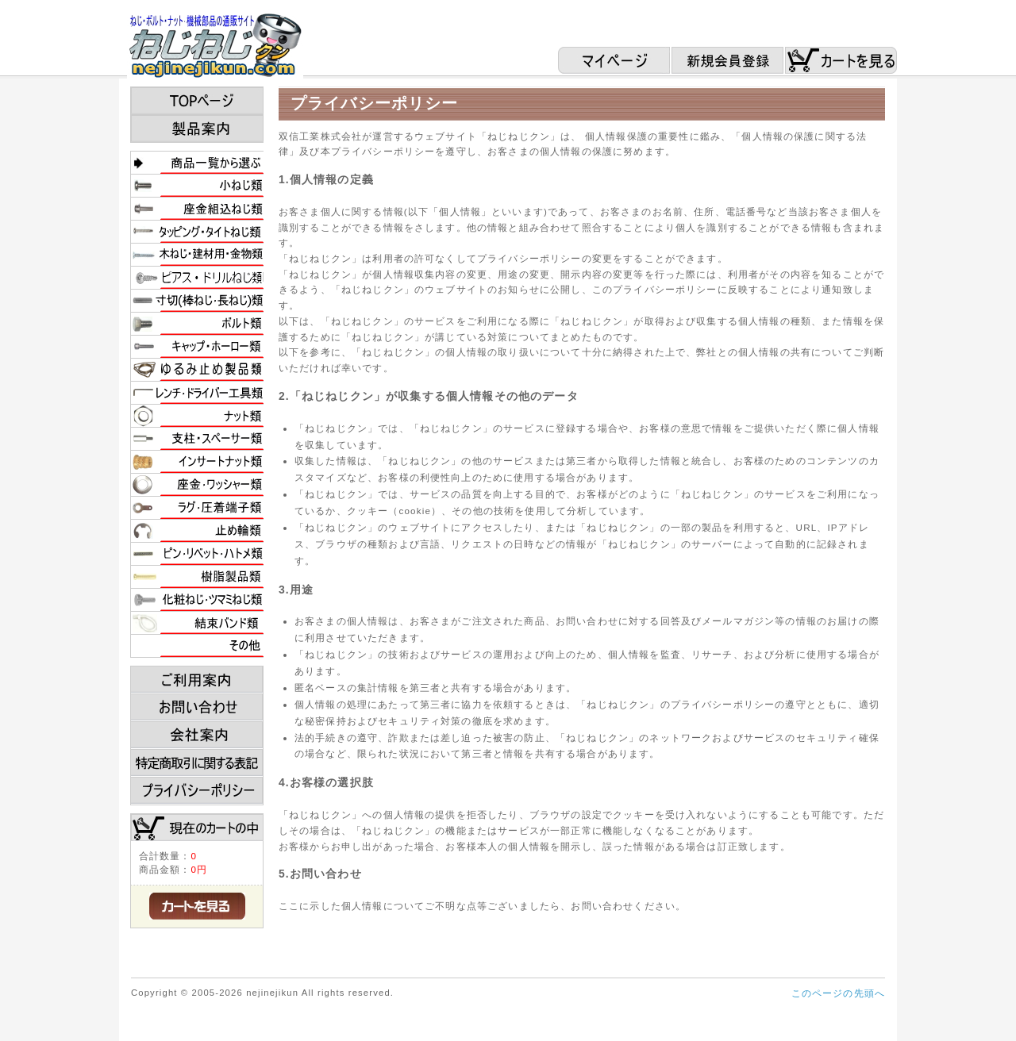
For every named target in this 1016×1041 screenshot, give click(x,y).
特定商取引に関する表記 (197, 763)
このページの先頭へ (838, 993)
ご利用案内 (197, 679)
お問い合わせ (197, 707)
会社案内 (197, 735)
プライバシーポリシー (197, 791)
